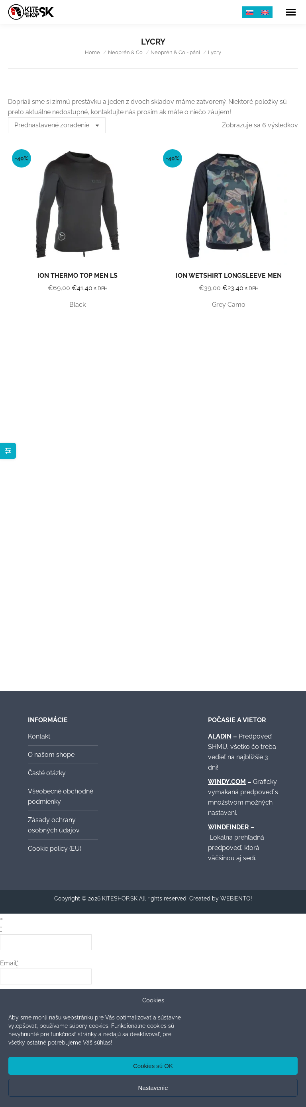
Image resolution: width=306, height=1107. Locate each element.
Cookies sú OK (153, 1065)
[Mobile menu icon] (291, 12)
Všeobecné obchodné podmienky (60, 796)
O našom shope (51, 754)
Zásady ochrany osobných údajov (54, 825)
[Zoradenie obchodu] (57, 125)
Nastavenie (153, 1087)
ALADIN (219, 736)
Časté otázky (47, 773)
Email (9, 963)
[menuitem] (249, 12)
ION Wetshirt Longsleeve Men (229, 275)
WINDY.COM (227, 781)
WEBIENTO (235, 898)
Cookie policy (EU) (54, 848)
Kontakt (39, 736)
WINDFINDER (228, 827)
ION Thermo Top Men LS (77, 275)
